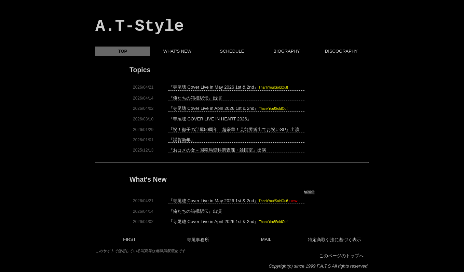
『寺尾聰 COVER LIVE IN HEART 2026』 (209, 119)
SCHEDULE (232, 51)
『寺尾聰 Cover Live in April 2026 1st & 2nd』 (228, 108)
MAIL (266, 239)
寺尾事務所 (198, 239)
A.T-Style (139, 26)
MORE (309, 192)
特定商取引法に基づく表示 (334, 239)
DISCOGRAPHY (341, 51)
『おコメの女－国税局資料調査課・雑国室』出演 (217, 150)
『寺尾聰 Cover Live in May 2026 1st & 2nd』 (228, 87)
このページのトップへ (341, 255)
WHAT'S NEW (177, 51)
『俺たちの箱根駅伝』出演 (195, 98)
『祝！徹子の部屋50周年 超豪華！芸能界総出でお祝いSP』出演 (233, 129)
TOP (122, 51)
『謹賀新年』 (181, 140)
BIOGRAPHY (286, 51)
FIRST (129, 239)
